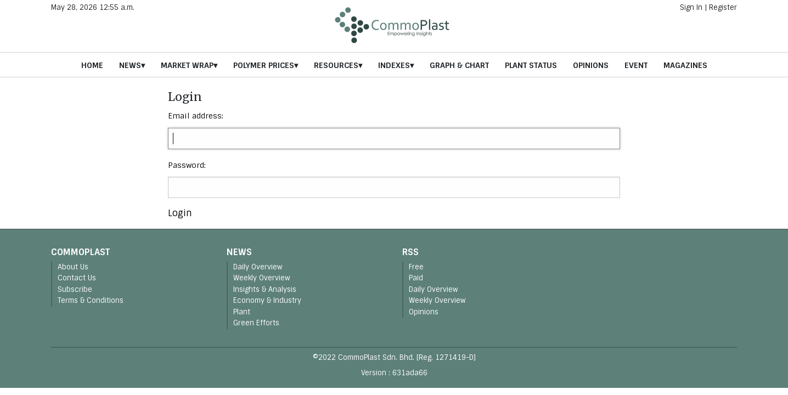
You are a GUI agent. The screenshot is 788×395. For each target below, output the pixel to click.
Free (416, 267)
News (130, 65)
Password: (187, 165)
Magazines (685, 65)
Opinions (591, 65)
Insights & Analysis (264, 289)
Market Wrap (187, 65)
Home (92, 65)
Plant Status (531, 65)
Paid (416, 278)
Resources (336, 65)
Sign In (691, 7)
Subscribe (75, 289)
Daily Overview (258, 267)
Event (636, 65)
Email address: (195, 116)
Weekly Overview (261, 278)
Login (180, 213)
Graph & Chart (459, 65)
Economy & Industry (267, 300)
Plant (241, 312)
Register (723, 7)
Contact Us (77, 278)
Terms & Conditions (90, 300)
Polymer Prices (263, 65)
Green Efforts (256, 323)
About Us (73, 267)
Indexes (394, 65)
